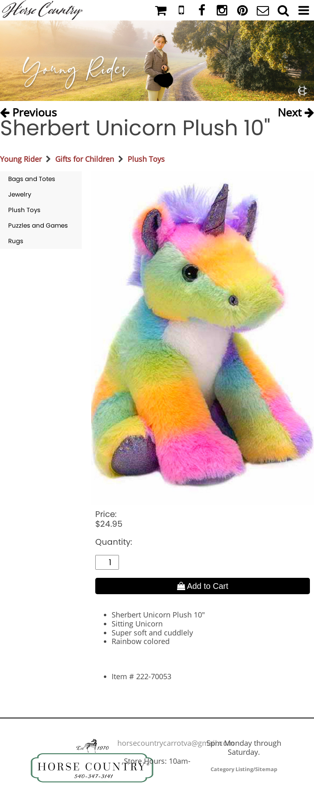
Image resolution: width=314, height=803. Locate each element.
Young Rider (21, 159)
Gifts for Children (84, 159)
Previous (28, 110)
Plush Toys (146, 159)
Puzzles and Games (38, 225)
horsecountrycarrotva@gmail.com (175, 743)
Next (296, 110)
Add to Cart (203, 586)
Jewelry (19, 194)
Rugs (15, 241)
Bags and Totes (31, 178)
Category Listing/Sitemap (244, 769)
